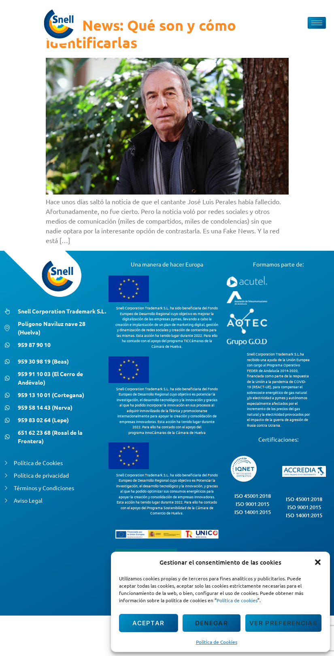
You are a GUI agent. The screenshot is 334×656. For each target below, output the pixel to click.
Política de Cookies (216, 642)
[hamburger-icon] (317, 23)
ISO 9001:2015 (252, 504)
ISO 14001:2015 (252, 512)
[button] (318, 562)
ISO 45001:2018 (252, 495)
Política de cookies (237, 600)
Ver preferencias (283, 623)
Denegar (211, 623)
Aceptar (148, 623)
